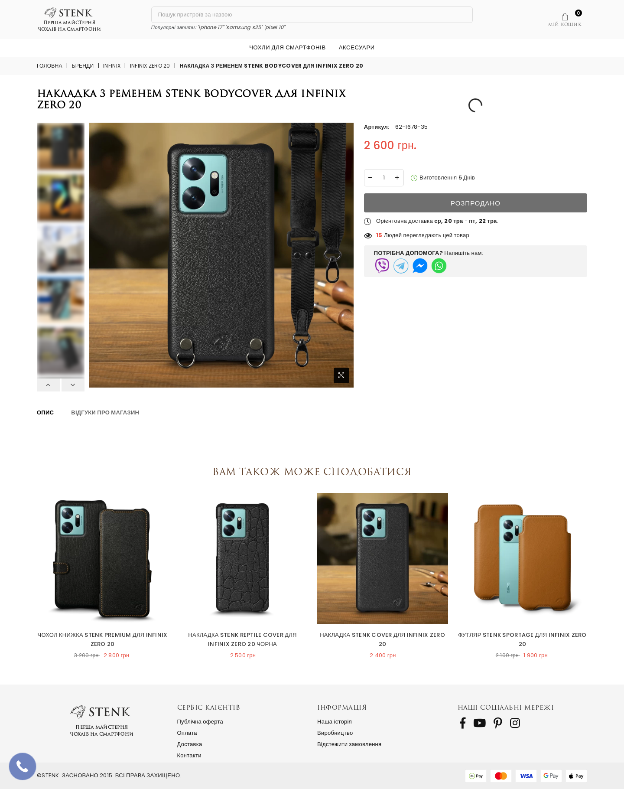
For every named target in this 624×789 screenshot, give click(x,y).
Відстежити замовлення (349, 744)
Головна (49, 65)
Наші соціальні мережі (506, 707)
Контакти (189, 755)
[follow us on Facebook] (463, 723)
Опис (45, 412)
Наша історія (334, 721)
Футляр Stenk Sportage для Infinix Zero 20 (522, 639)
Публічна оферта (200, 721)
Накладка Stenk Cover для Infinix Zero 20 (382, 639)
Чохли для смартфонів (287, 47)
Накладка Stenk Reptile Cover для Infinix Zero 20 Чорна (242, 639)
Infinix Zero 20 (150, 65)
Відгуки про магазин (105, 412)
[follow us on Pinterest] (497, 723)
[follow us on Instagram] (515, 723)
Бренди (83, 65)
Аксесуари (357, 47)
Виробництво (335, 733)
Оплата (187, 733)
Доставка (189, 744)
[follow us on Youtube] (479, 723)
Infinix (111, 65)
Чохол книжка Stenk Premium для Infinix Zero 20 (102, 639)
